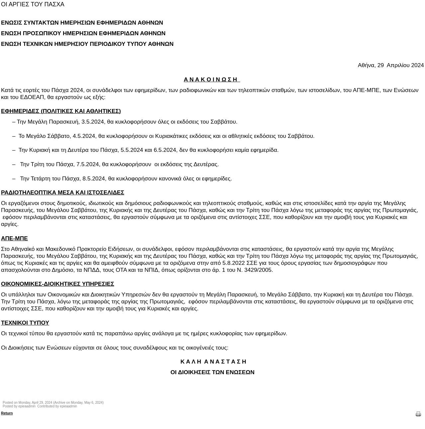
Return (7, 413)
